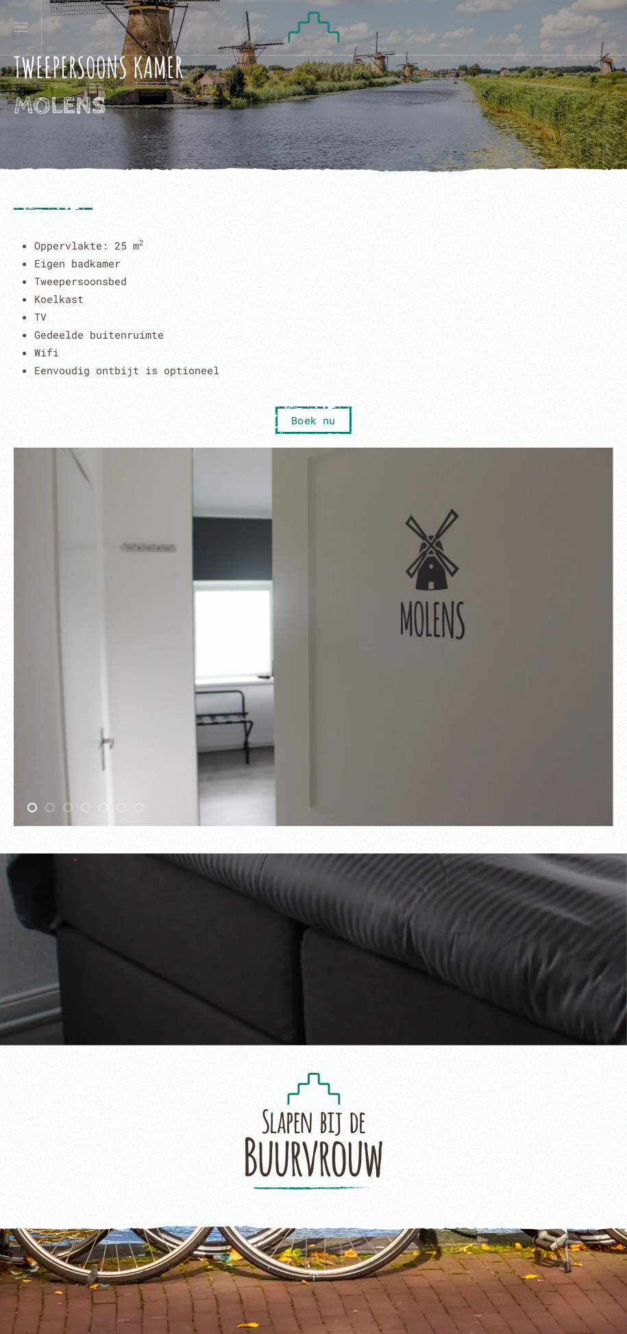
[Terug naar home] (313, 27)
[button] (20, 27)
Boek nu (313, 420)
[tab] (32, 807)
